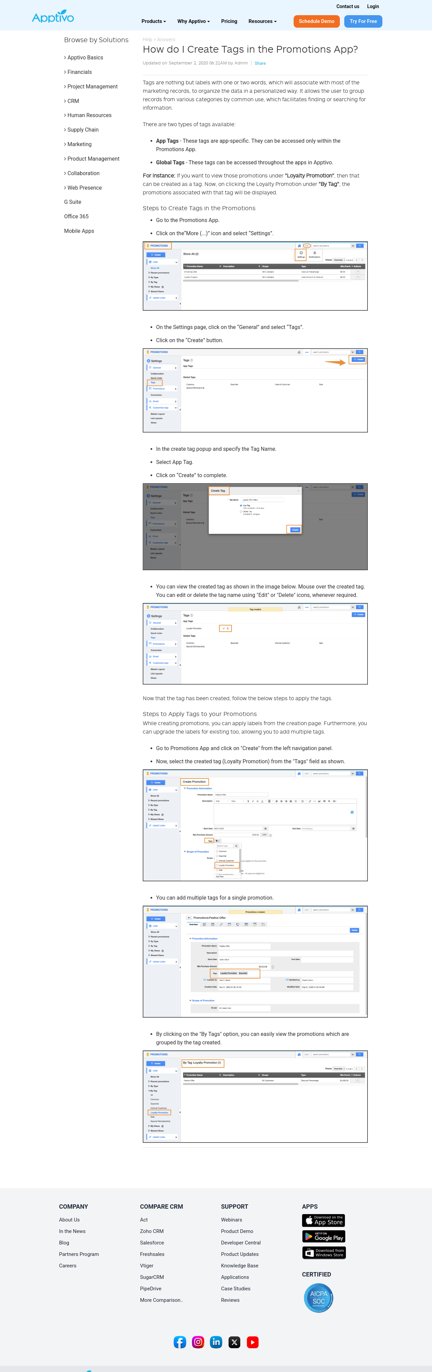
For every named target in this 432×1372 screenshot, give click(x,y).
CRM (71, 101)
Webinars (231, 1220)
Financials (78, 72)
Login (373, 6)
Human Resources (88, 115)
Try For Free (363, 21)
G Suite (72, 202)
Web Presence (83, 188)
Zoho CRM (152, 1231)
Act (144, 1220)
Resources (263, 21)
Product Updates (240, 1254)
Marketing (77, 144)
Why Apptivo (194, 21)
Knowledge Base (240, 1266)
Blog (64, 1243)
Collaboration (82, 173)
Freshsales (152, 1254)
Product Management (91, 159)
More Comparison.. (161, 1300)
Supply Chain (81, 130)
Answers (166, 39)
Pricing (229, 21)
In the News (72, 1231)
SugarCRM (152, 1277)
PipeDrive (150, 1289)
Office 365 (76, 216)
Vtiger (147, 1266)
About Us (69, 1220)
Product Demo (237, 1231)
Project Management (91, 86)
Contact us (347, 6)
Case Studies (235, 1289)
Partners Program (79, 1254)
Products (154, 21)
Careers (68, 1266)
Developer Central (241, 1243)
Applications (235, 1277)
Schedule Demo (316, 21)
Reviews (230, 1300)
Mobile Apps (79, 231)
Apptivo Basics (83, 57)
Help (148, 39)
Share (260, 63)
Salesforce (152, 1243)
